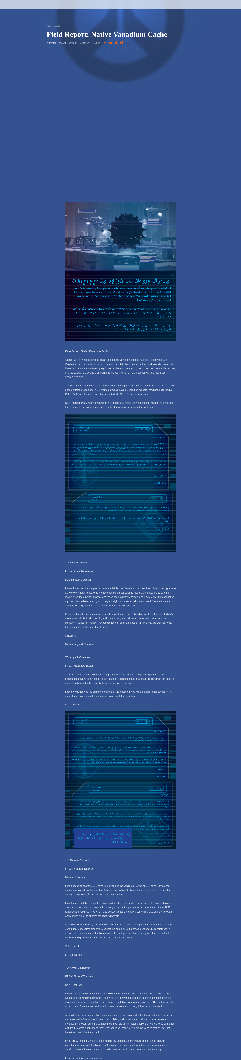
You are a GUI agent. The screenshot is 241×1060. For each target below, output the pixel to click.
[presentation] (13, 8)
